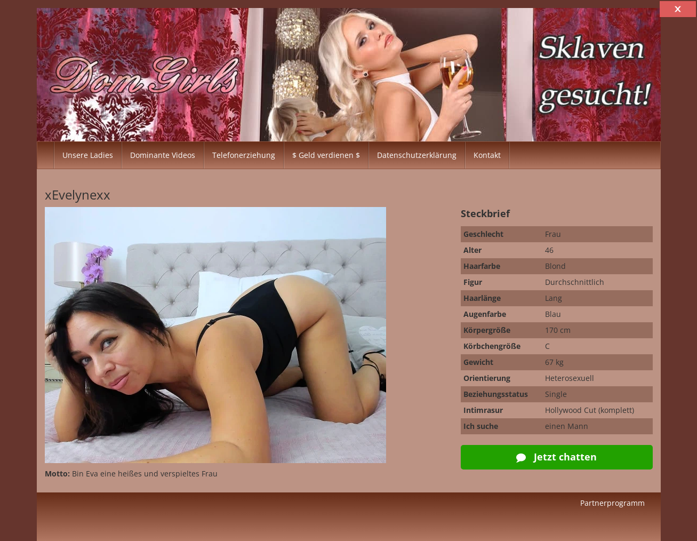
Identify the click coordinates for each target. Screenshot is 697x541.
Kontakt (487, 155)
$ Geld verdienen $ (326, 155)
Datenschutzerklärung (416, 155)
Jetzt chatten (556, 456)
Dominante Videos (162, 155)
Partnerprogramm (612, 503)
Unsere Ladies (87, 155)
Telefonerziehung (243, 155)
